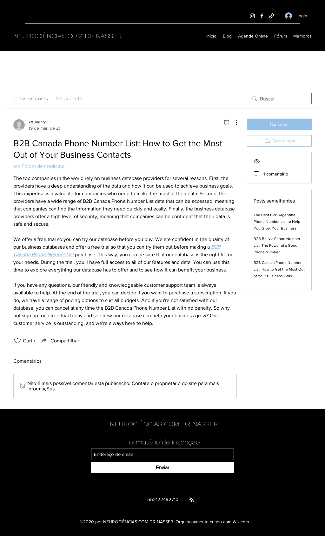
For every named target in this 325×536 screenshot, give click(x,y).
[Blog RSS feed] (191, 499)
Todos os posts (30, 98)
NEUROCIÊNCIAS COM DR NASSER (67, 36)
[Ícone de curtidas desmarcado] (17, 340)
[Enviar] (162, 467)
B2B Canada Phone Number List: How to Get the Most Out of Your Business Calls (279, 269)
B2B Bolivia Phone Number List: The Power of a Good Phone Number (277, 245)
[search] (279, 98)
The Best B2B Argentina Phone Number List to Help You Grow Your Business (277, 221)
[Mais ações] (233, 122)
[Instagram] (252, 16)
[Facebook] (262, 16)
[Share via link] (59, 340)
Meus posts (69, 98)
